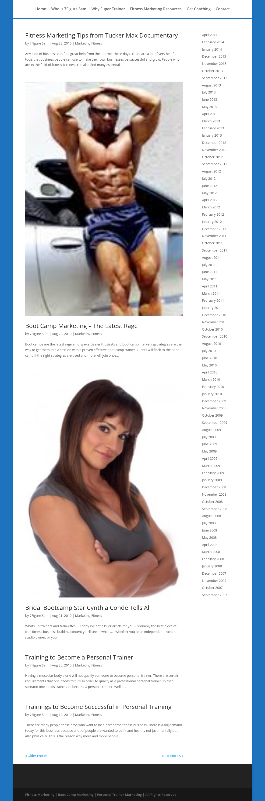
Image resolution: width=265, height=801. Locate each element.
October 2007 (212, 587)
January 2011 (212, 307)
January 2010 (212, 394)
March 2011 (211, 293)
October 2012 (212, 157)
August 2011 (211, 257)
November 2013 (214, 63)
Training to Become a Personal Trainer (79, 657)
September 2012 (214, 164)
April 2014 (209, 35)
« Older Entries (36, 755)
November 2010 (214, 322)
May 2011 (209, 279)
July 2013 (209, 92)
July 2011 (209, 264)
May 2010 (209, 365)
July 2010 (209, 351)
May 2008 (209, 537)
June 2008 (209, 530)
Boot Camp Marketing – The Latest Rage (81, 325)
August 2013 (211, 85)
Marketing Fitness (88, 43)
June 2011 (209, 271)
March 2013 (211, 121)
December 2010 (214, 315)
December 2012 (214, 142)
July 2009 (209, 437)
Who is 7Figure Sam (68, 10)
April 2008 (209, 544)
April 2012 (209, 200)
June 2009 (209, 444)
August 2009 (211, 430)
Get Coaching (199, 10)
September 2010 (214, 336)
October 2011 (212, 243)
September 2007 (214, 595)
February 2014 (213, 42)
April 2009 (209, 458)
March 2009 (211, 465)
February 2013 (213, 128)
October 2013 (212, 71)
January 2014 (212, 49)
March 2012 (211, 207)
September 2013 (214, 78)
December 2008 (214, 487)
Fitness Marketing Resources (156, 10)
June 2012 (209, 185)
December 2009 (214, 401)
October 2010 (212, 329)
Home (40, 10)
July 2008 (209, 523)
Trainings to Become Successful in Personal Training (98, 706)
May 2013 (209, 106)
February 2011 (213, 300)
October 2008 (212, 501)
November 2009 (214, 408)
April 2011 (209, 286)
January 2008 (212, 566)
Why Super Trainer (108, 10)
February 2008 (213, 559)
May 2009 (209, 451)
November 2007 (214, 580)
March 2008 (211, 551)
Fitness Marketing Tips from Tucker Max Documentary (101, 35)
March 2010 (211, 379)
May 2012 (209, 193)
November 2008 (214, 494)
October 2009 (212, 415)
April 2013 (209, 114)
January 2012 (212, 221)
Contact (223, 10)
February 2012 (213, 214)
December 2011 (214, 229)
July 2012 (209, 178)
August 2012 (211, 171)
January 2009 (212, 480)
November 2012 (214, 150)
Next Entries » (172, 755)
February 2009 (213, 473)
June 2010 (209, 358)
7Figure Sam (39, 43)
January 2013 (212, 135)
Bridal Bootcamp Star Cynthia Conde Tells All (88, 607)
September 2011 (214, 250)
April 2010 (209, 372)
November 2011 (214, 236)
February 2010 (213, 386)
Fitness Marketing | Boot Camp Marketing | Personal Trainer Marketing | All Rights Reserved (101, 794)
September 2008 (214, 509)
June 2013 (209, 99)
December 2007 (214, 573)
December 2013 (214, 56)
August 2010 (211, 343)
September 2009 (214, 422)
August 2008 (211, 516)
